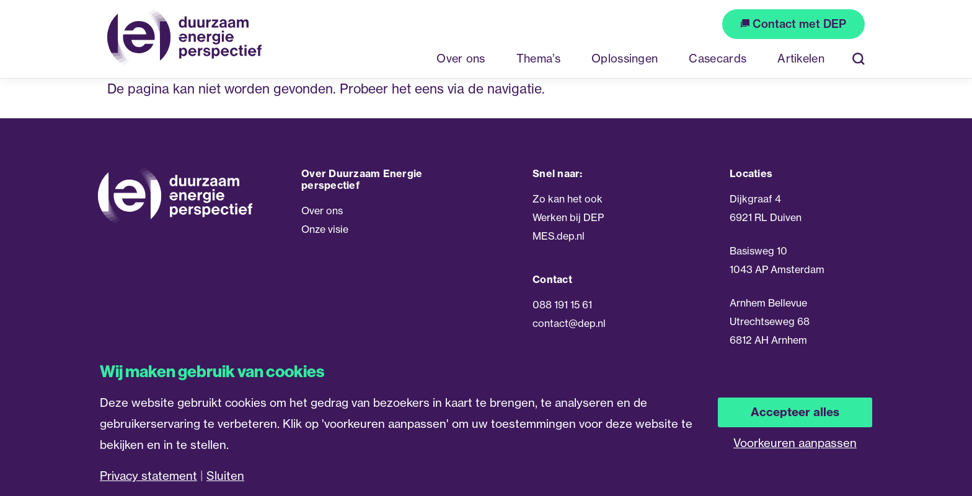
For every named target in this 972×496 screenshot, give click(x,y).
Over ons (322, 210)
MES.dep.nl (558, 236)
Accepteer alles (795, 411)
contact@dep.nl (569, 323)
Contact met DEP (793, 24)
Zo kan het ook (567, 199)
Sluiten (225, 476)
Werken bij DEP (568, 217)
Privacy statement (148, 476)
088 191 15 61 (562, 304)
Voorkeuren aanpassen (795, 443)
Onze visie (324, 229)
